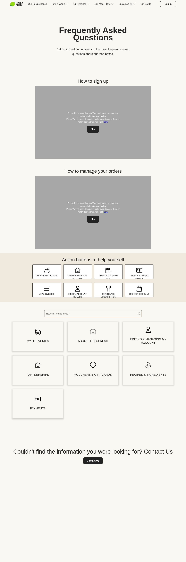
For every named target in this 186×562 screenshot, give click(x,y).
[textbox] (93, 313)
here (106, 122)
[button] (139, 314)
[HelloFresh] (16, 4)
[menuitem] (18, 4)
